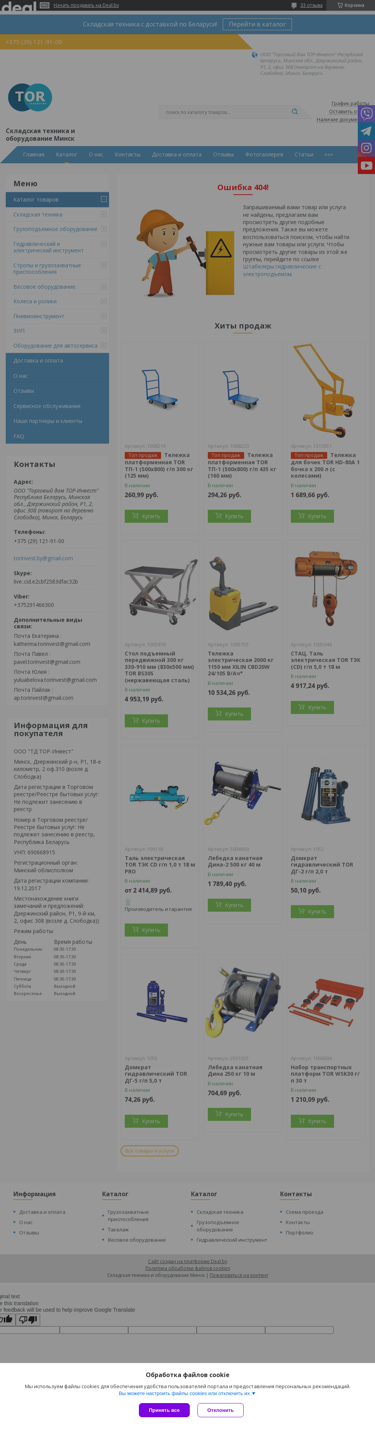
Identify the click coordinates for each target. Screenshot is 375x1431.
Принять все (164, 1410)
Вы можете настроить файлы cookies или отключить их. (185, 1393)
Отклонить (220, 1410)
